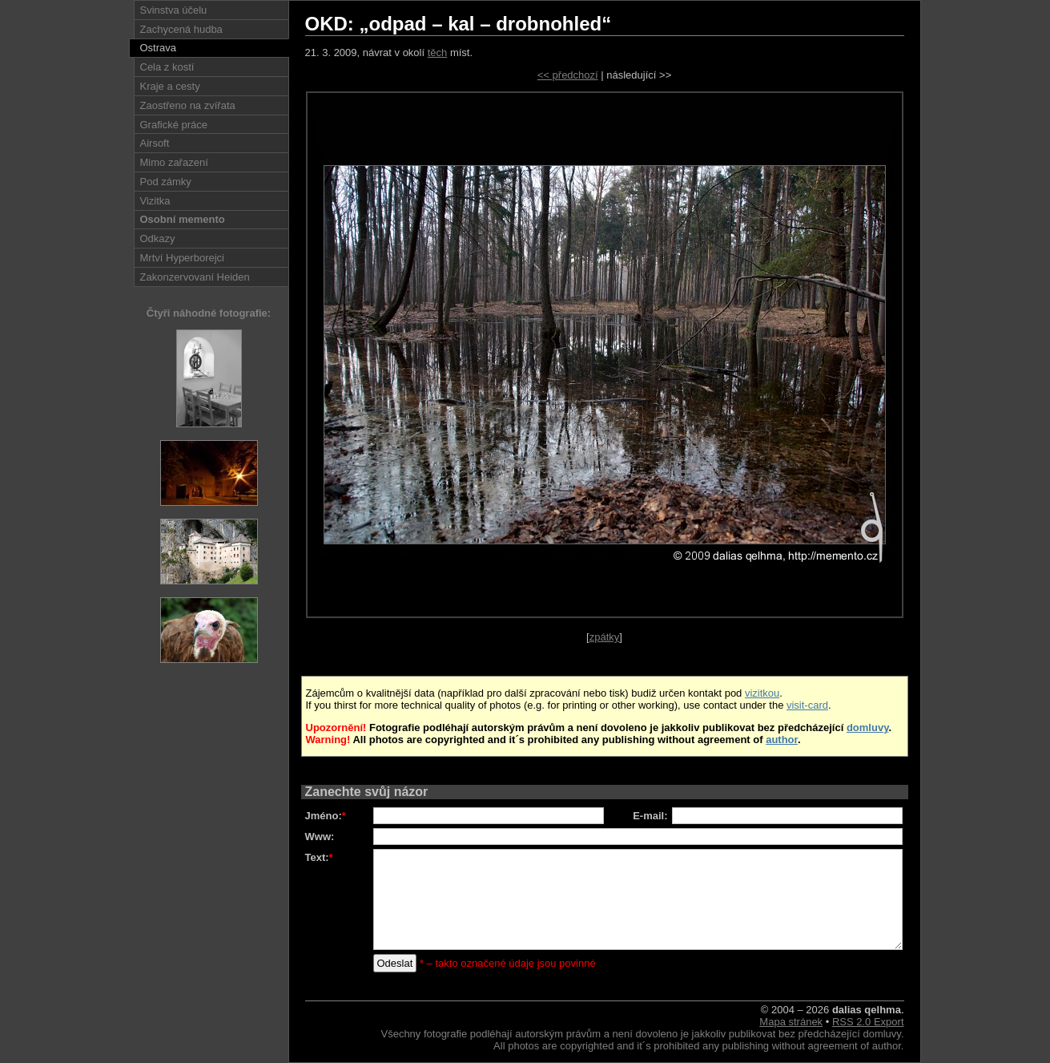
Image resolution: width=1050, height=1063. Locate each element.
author (782, 740)
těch (438, 52)
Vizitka (155, 201)
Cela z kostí (167, 67)
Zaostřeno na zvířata (187, 105)
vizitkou (762, 693)
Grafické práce (174, 125)
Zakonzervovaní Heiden (195, 277)
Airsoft (155, 143)
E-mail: (650, 816)
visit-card (807, 705)
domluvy (868, 727)
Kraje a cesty (170, 86)
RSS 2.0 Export (868, 1022)
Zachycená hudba (181, 29)
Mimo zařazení (174, 162)
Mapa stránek (791, 1022)
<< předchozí (567, 75)
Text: (319, 857)
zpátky (604, 637)
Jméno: (325, 816)
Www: (320, 837)
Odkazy (157, 238)
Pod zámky (165, 182)
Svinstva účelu (173, 10)
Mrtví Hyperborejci (182, 258)
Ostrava (158, 48)
